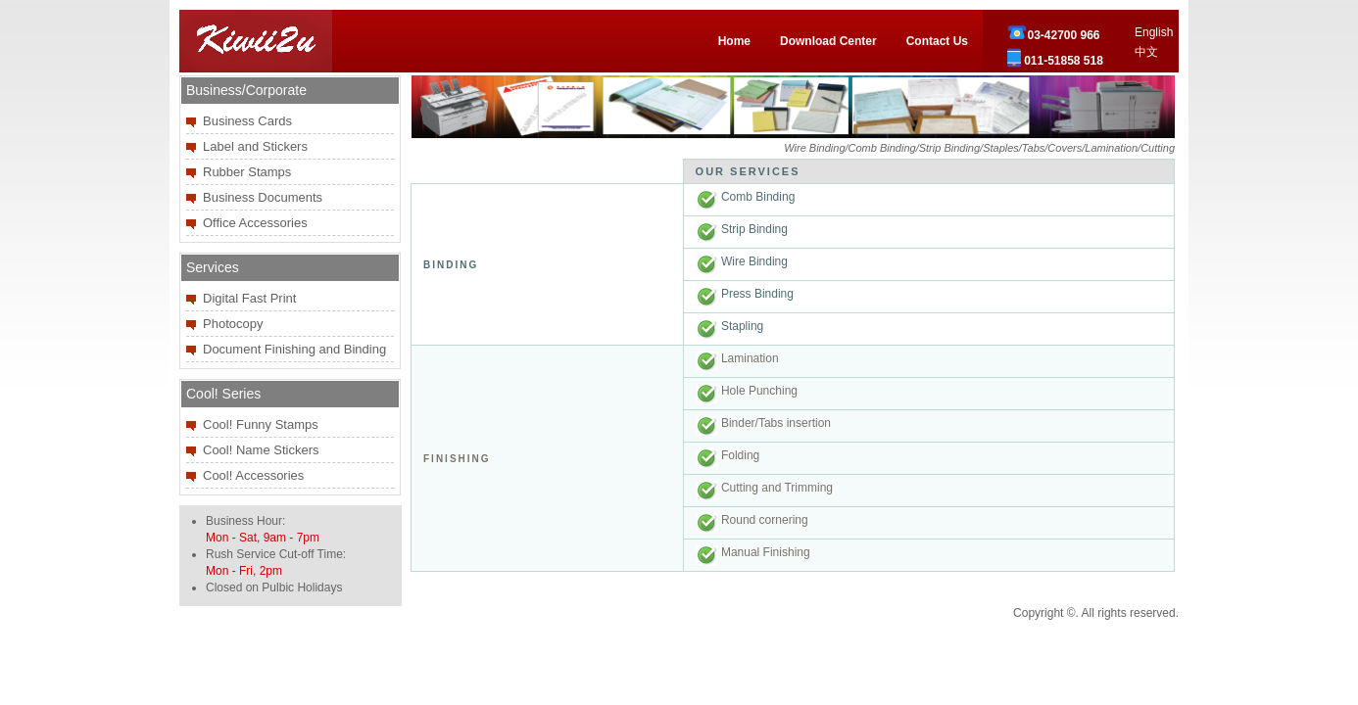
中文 (1146, 52)
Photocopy (233, 323)
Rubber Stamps (247, 171)
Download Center (828, 41)
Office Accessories (255, 222)
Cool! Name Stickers (260, 450)
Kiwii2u (255, 41)
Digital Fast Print (249, 298)
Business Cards (247, 121)
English (1154, 32)
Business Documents (262, 197)
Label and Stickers (255, 146)
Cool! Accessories (253, 475)
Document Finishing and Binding (294, 349)
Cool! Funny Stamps (260, 424)
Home (734, 41)
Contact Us (937, 41)
